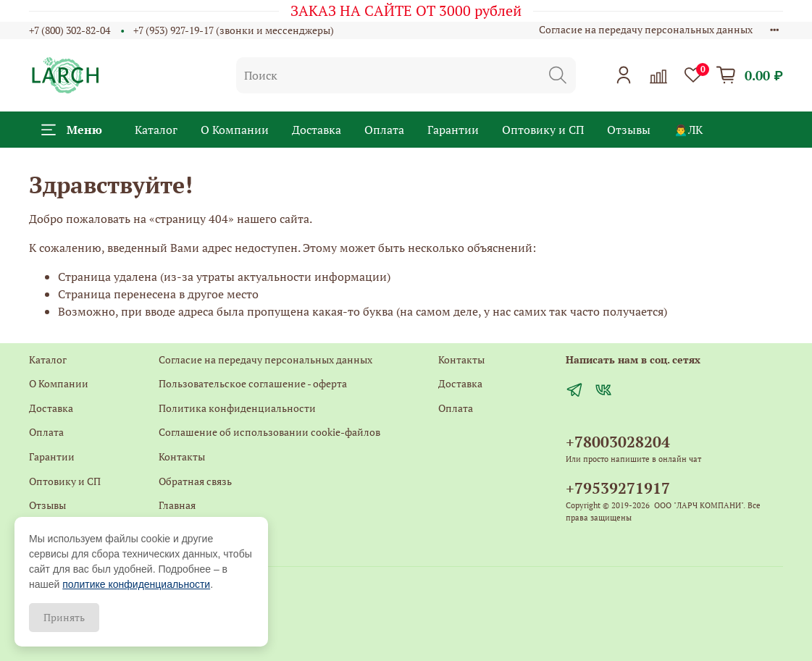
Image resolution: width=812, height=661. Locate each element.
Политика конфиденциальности (237, 408)
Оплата (384, 130)
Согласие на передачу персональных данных (646, 29)
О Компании (235, 130)
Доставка (316, 130)
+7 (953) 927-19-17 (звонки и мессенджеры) (233, 30)
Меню (71, 130)
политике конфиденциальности (136, 584)
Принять (64, 617)
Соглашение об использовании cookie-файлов (269, 432)
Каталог (156, 130)
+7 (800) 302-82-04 (69, 30)
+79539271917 (618, 488)
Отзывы (628, 130)
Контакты (182, 456)
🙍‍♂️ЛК (688, 130)
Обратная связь (195, 481)
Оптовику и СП (543, 130)
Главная (177, 505)
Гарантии (453, 130)
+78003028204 (618, 441)
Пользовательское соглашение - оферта (253, 383)
